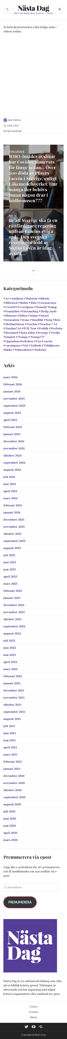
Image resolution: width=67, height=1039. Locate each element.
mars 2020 (10, 840)
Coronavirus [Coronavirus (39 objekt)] (47, 303)
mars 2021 (10, 754)
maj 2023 (9, 569)
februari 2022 (12, 676)
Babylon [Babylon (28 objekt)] (32, 298)
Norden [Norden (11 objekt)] (32, 324)
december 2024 (13, 441)
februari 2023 (12, 591)
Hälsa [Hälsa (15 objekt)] (23, 316)
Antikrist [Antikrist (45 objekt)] (17, 298)
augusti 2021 (12, 719)
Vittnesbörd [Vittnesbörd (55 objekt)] (23, 350)
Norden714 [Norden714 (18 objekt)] (13, 328)
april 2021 (10, 747)
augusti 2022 (12, 633)
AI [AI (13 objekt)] (7, 298)
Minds (33, 1017)
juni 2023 (9, 562)
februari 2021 (12, 761)
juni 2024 (9, 484)
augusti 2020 (12, 804)
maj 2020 (9, 826)
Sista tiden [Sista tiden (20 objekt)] (28, 333)
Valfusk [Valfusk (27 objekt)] (35, 345)
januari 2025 (11, 434)
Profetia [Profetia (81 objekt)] (56, 328)
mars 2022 (10, 669)
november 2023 (14, 527)
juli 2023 (9, 555)
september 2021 (14, 712)
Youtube (33, 1012)
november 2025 (14, 398)
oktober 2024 (12, 455)
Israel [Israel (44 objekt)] (45, 316)
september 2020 (14, 797)
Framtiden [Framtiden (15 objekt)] (12, 311)
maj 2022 (9, 655)
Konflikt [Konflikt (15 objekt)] (37, 320)
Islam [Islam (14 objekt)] (34, 316)
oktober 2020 (12, 790)
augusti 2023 (12, 548)
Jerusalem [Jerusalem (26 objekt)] (12, 320)
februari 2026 (12, 384)
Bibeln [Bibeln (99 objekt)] (44, 298)
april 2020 (10, 833)
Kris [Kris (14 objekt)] (57, 320)
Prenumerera (20, 902)
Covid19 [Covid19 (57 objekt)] (11, 307)
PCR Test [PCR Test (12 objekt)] (29, 328)
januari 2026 (11, 391)
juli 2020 (9, 811)
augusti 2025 (12, 413)
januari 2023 (11, 598)
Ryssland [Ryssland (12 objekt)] (11, 333)
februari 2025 (12, 427)
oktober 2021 (12, 705)
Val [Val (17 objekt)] (25, 345)
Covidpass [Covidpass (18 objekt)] (26, 307)
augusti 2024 (12, 470)
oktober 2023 (12, 534)
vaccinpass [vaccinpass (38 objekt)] (12, 345)
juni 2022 (9, 648)
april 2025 (10, 420)
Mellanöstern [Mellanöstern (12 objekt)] (14, 324)
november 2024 (14, 448)
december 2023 (13, 519)
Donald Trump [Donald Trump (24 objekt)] (46, 307)
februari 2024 (12, 505)
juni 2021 (9, 733)
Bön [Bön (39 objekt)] (33, 303)
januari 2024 (11, 512)
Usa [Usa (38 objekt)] (38, 341)
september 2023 (14, 541)
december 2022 (13, 605)
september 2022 (14, 626)
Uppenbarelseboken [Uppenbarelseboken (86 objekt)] (19, 341)
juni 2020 (9, 818)
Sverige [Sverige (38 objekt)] (43, 333)
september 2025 (14, 406)
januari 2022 (11, 683)
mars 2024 (10, 498)
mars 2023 (10, 584)
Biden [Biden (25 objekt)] (24, 303)
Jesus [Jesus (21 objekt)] (25, 320)
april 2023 (10, 576)
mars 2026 (10, 377)
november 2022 (14, 612)
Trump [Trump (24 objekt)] (23, 337)
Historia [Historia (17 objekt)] (11, 316)
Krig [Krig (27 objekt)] (49, 320)
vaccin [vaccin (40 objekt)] (48, 341)
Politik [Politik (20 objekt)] (43, 328)
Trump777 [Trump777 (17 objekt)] (37, 337)
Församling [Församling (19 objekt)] (30, 311)
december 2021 (13, 690)
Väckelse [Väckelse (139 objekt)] (40, 350)
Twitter (33, 1006)
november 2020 (14, 783)
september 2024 (14, 463)
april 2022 (10, 662)
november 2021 (14, 697)
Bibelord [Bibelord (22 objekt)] (11, 303)
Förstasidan (13, 131)
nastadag (14, 120)
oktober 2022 (12, 619)
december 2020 (13, 776)
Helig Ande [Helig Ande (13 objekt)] (49, 311)
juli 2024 (9, 477)
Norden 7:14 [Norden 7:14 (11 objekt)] (48, 324)
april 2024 (10, 491)
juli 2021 (9, 726)
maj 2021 (9, 740)
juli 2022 (9, 640)
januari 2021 (11, 769)
